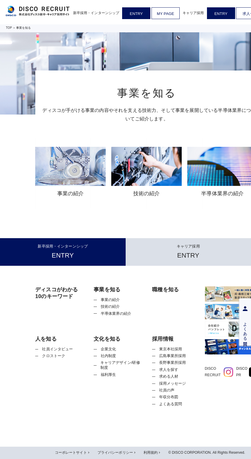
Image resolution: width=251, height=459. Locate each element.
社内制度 (108, 356)
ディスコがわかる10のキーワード (56, 293)
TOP (9, 27)
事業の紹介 (110, 299)
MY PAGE (165, 13)
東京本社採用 (170, 349)
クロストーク (53, 356)
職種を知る (165, 289)
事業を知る (23, 27)
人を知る (46, 339)
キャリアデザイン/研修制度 (120, 365)
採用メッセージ (172, 383)
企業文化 (108, 349)
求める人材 (168, 376)
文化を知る (107, 339)
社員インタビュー (57, 349)
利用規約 (152, 453)
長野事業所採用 (172, 362)
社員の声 (167, 390)
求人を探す (168, 369)
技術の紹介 (110, 306)
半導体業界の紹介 (116, 313)
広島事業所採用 (172, 356)
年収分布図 (168, 397)
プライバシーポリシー (117, 453)
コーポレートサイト (72, 453)
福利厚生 (108, 374)
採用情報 (162, 339)
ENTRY (136, 13)
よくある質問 (170, 404)
